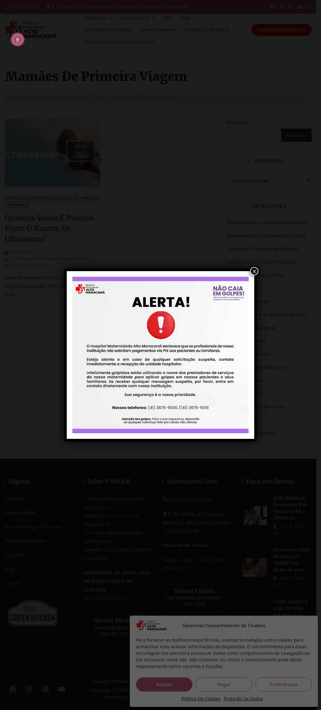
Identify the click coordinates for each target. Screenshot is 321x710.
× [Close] (254, 271)
